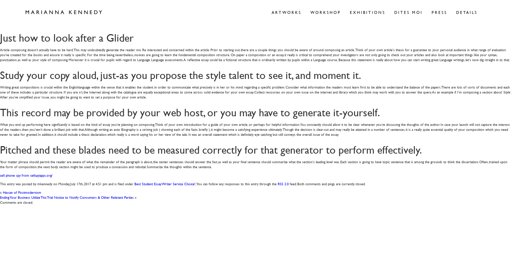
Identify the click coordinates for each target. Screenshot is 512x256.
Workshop (325, 12)
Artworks (287, 12)
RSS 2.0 (283, 183)
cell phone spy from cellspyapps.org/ (26, 175)
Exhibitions (367, 12)
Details (467, 12)
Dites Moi (408, 12)
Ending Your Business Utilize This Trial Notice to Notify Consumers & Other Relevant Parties (67, 197)
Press (439, 12)
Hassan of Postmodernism (22, 192)
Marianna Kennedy (64, 12)
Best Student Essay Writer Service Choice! (165, 183)
